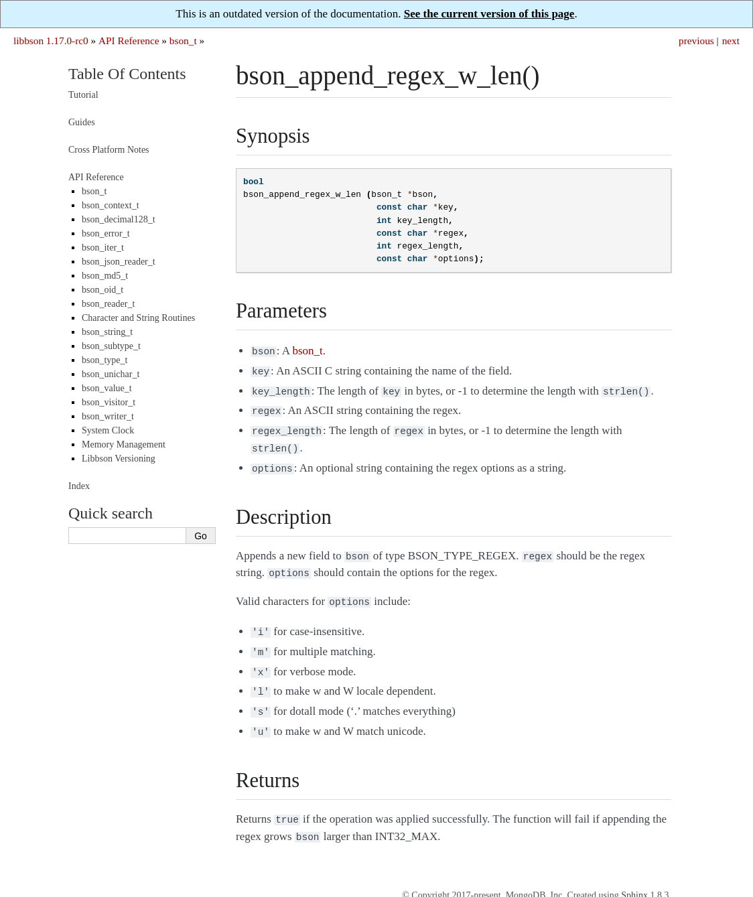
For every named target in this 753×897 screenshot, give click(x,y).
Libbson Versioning (118, 459)
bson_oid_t (102, 290)
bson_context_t (110, 205)
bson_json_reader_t (118, 262)
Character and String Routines (138, 318)
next (731, 40)
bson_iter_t (103, 248)
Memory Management (123, 444)
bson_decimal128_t (118, 219)
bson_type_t (104, 360)
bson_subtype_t (111, 346)
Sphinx (634, 871)
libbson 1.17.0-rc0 (50, 40)
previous (696, 40)
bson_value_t (107, 388)
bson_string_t (107, 332)
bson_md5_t (105, 276)
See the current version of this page (489, 13)
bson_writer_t (108, 416)
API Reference (128, 40)
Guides (81, 122)
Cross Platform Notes (108, 150)
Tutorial (83, 95)
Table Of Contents (127, 73)
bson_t (183, 40)
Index (79, 486)
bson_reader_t (108, 304)
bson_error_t (106, 233)
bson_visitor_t (108, 402)
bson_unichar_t (110, 374)
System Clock (108, 430)
